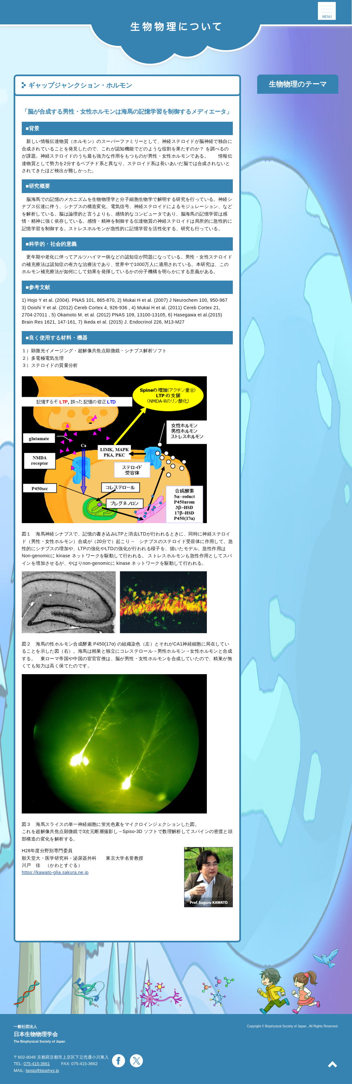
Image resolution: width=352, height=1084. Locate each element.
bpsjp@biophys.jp (42, 1070)
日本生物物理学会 (36, 1034)
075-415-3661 (36, 1063)
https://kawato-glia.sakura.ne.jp (55, 872)
